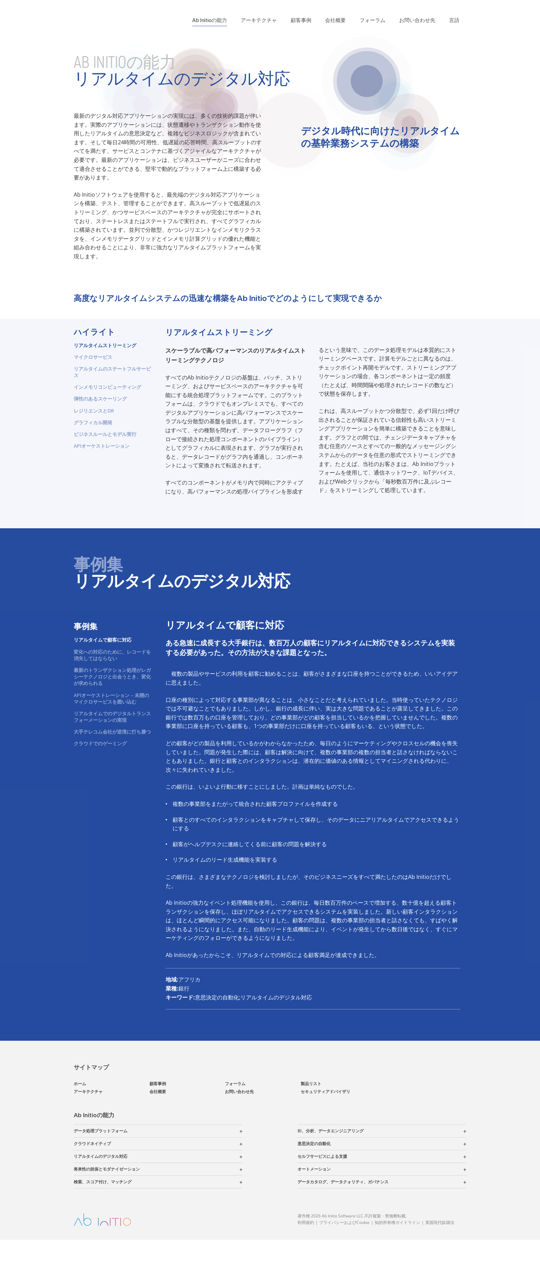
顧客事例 (301, 20)
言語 (454, 20)
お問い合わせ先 (417, 20)
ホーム (80, 1111)
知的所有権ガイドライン (397, 1250)
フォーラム (372, 20)
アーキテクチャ (259, 20)
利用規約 (306, 1250)
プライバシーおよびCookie (344, 1250)
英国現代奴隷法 (439, 1250)
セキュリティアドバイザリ (325, 1119)
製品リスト (311, 1111)
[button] (184, 1158)
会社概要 (335, 20)
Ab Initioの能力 (209, 20)
